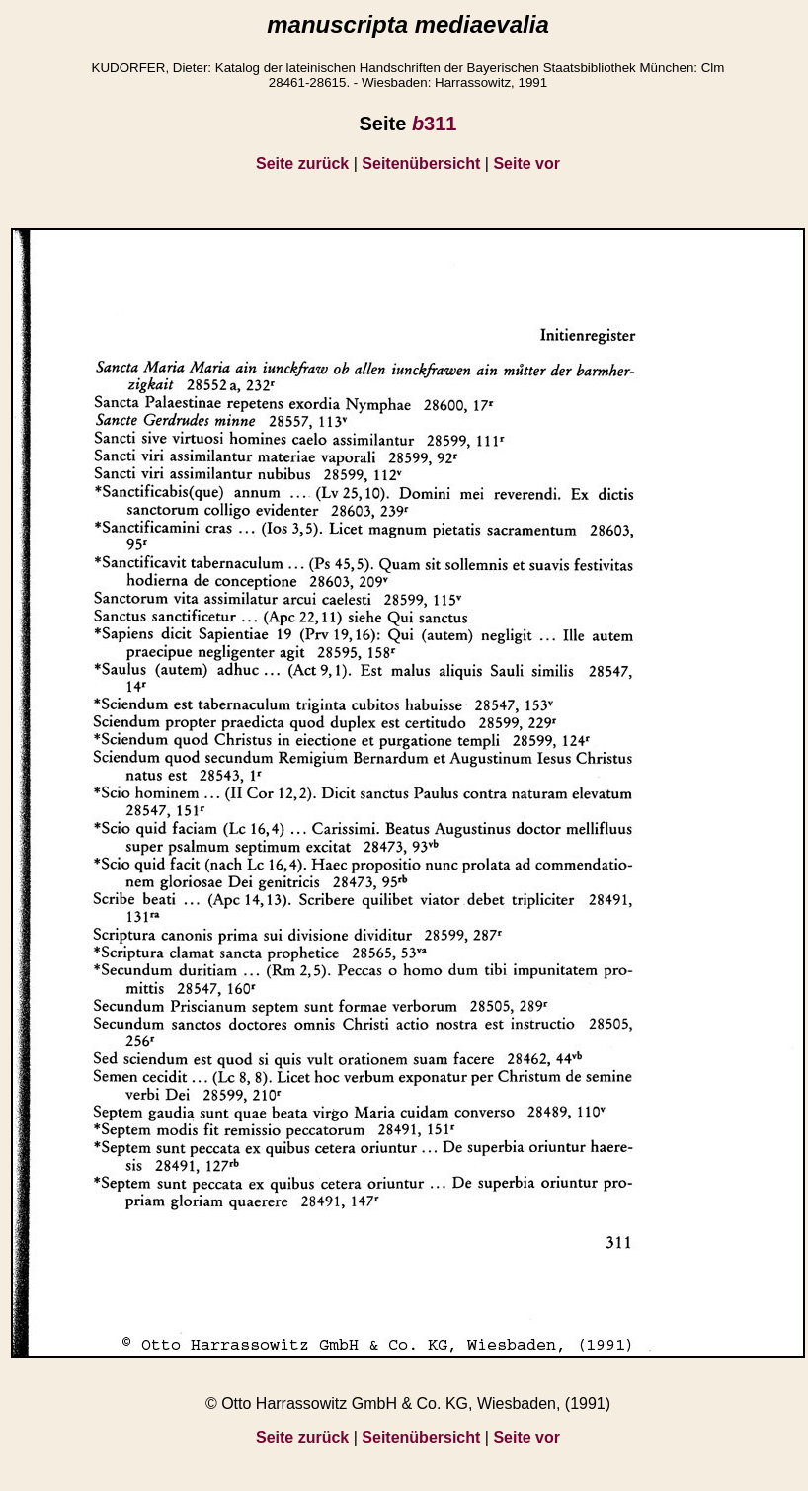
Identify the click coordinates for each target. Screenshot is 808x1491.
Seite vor (526, 163)
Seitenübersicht (421, 163)
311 (434, 123)
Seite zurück (302, 163)
